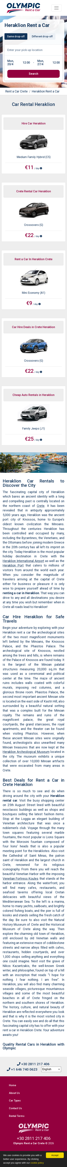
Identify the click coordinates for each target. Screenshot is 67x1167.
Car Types (15, 1100)
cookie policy (37, 1162)
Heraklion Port (13, 565)
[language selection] (51, 1069)
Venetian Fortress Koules (20, 878)
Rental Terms (16, 1116)
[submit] (33, 74)
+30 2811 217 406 (33, 1064)
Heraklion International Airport (23, 561)
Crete (40, 506)
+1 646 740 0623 (22, 1069)
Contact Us (15, 1108)
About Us (14, 1093)
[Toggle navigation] (56, 7)
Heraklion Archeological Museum (26, 752)
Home (12, 1085)
